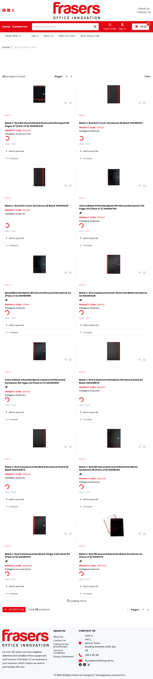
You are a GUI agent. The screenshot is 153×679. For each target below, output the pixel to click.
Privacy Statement (63, 656)
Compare (11, 158)
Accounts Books (23, 569)
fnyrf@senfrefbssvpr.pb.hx (99, 660)
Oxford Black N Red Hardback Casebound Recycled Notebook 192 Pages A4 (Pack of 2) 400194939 (35, 381)
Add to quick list (14, 151)
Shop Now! (11, 36)
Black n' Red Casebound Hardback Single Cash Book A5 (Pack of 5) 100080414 (37, 555)
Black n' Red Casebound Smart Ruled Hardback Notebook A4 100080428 (113, 294)
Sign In (35, 35)
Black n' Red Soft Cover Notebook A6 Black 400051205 (36, 205)
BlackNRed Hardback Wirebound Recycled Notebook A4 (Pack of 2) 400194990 (38, 294)
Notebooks (95, 131)
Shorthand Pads (23, 134)
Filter (147, 76)
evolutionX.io (118, 675)
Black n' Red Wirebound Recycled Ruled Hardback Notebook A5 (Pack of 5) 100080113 (108, 468)
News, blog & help (90, 35)
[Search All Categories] (65, 26)
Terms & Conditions (59, 651)
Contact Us (144, 12)
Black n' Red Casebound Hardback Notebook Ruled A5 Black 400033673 (36, 468)
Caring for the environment (61, 645)
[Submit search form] (95, 27)
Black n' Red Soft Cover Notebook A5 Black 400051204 (111, 123)
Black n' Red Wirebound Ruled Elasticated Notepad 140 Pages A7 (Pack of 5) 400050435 (37, 124)
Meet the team (67, 35)
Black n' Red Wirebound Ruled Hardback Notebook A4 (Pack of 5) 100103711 (110, 555)
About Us (143, 8)
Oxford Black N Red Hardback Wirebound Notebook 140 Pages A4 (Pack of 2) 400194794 (111, 207)
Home (6, 26)
